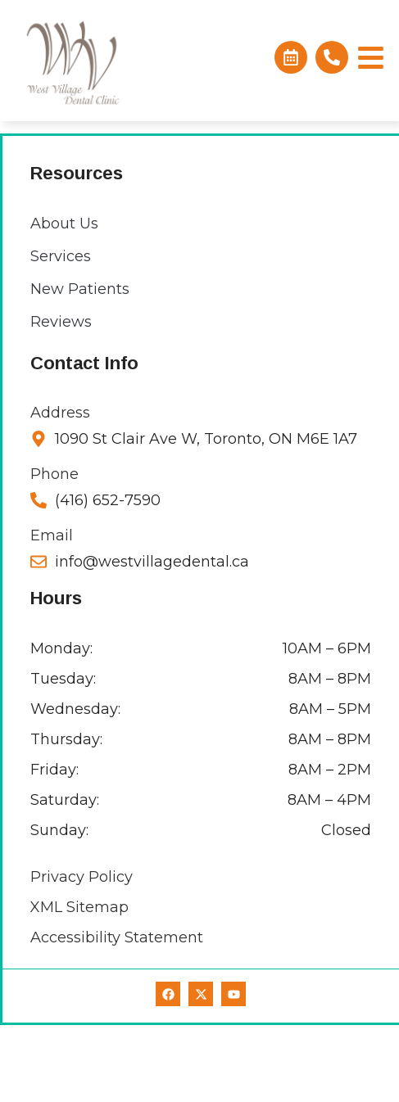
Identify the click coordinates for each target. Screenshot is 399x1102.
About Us (64, 300)
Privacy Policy (81, 954)
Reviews (61, 399)
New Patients (79, 366)
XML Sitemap (79, 984)
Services (60, 333)
